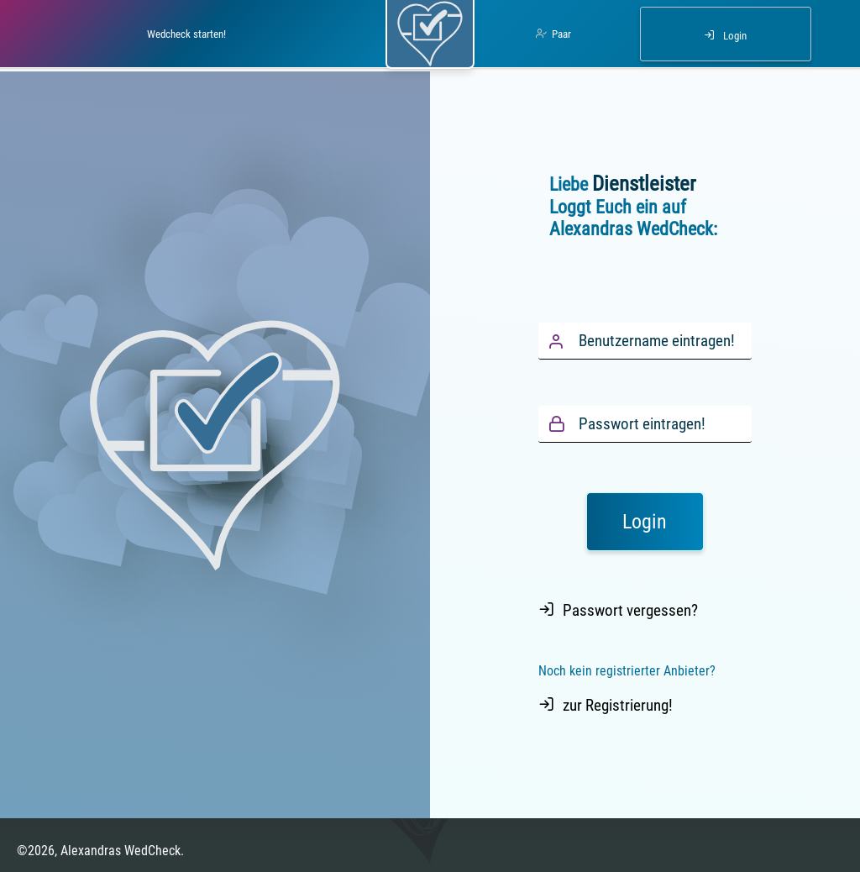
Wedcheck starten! (186, 34)
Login (735, 35)
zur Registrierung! (618, 705)
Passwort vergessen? (630, 610)
